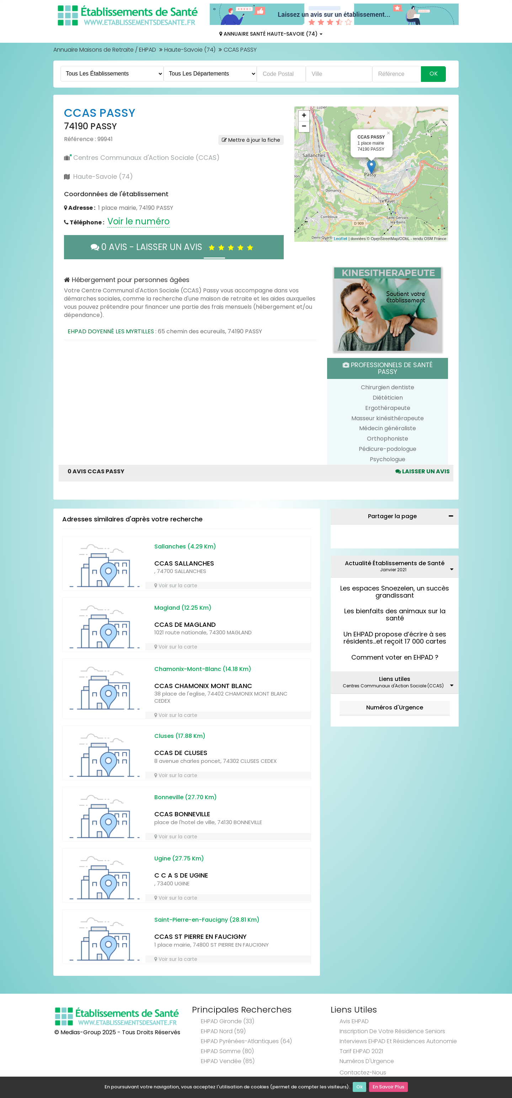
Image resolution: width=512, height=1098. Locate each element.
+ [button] (304, 116)
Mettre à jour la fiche (251, 140)
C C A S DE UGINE (181, 875)
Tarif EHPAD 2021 (361, 1051)
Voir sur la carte (175, 585)
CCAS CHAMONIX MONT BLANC (203, 685)
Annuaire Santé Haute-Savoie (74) (270, 33)
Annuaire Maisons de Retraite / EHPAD (104, 50)
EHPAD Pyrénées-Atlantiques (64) (246, 1041)
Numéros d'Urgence (394, 707)
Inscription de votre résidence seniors (392, 1031)
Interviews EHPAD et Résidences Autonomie (398, 1041)
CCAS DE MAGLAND (185, 624)
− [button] (304, 126)
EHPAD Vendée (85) (228, 1061)
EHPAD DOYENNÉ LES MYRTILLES (111, 331)
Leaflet (340, 238)
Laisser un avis (422, 471)
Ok (359, 1087)
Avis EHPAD (354, 1021)
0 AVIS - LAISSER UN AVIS (174, 247)
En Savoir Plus (388, 1087)
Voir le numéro (138, 221)
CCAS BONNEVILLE (182, 814)
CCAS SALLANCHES (184, 563)
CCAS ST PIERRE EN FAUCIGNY (200, 936)
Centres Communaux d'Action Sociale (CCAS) (146, 157)
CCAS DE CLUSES (180, 752)
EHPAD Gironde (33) (227, 1021)
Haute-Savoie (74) (189, 50)
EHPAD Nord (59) (223, 1031)
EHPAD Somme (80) (227, 1051)
